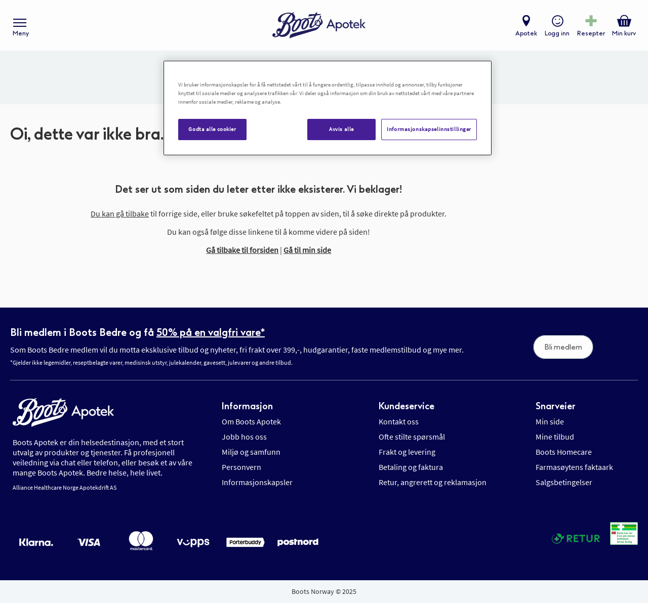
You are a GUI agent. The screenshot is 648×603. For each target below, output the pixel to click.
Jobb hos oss (244, 437)
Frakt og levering (407, 452)
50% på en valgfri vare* (210, 332)
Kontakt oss (399, 421)
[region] (327, 108)
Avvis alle (341, 129)
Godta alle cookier (212, 129)
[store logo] (319, 25)
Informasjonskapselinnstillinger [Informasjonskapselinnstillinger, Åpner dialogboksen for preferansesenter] (429, 129)
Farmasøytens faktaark (574, 467)
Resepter (591, 33)
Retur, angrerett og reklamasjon (433, 482)
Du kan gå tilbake (120, 213)
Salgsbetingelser (564, 482)
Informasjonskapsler (257, 482)
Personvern (241, 467)
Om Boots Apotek (251, 421)
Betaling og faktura (411, 467)
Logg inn (557, 33)
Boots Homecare (564, 452)
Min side (550, 421)
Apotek (526, 33)
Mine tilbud (555, 437)
